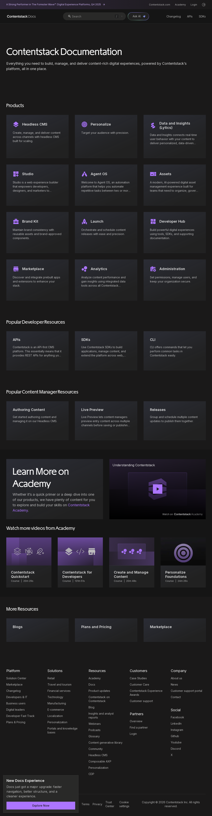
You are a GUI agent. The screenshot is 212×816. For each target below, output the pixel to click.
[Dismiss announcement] (73, 781)
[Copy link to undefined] (199, 465)
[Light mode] (204, 5)
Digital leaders (15, 709)
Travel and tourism (59, 684)
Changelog (173, 16)
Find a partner (139, 727)
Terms (85, 804)
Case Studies (138, 678)
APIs (190, 16)
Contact (176, 697)
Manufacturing (57, 703)
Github (175, 736)
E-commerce (56, 709)
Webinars (95, 723)
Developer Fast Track (20, 716)
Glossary (94, 736)
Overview (136, 721)
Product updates (99, 690)
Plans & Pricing (15, 722)
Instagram (177, 729)
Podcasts (95, 730)
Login (194, 4)
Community (96, 748)
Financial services (59, 690)
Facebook (177, 717)
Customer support (141, 701)
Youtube (176, 742)
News (174, 684)
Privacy (97, 804)
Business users (16, 703)
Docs (92, 684)
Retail (51, 678)
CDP (91, 774)
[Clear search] (122, 16)
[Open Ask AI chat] (138, 16)
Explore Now (40, 805)
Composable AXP (100, 761)
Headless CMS (98, 755)
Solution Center (16, 678)
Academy (180, 4)
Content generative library (105, 742)
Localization (55, 716)
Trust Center (109, 804)
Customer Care (139, 684)
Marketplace (14, 684)
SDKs (202, 16)
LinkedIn (176, 723)
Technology (55, 697)
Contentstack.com (159, 4)
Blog (91, 707)
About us (176, 678)
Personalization (57, 722)
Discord (176, 748)
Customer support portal (186, 690)
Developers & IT (16, 697)
